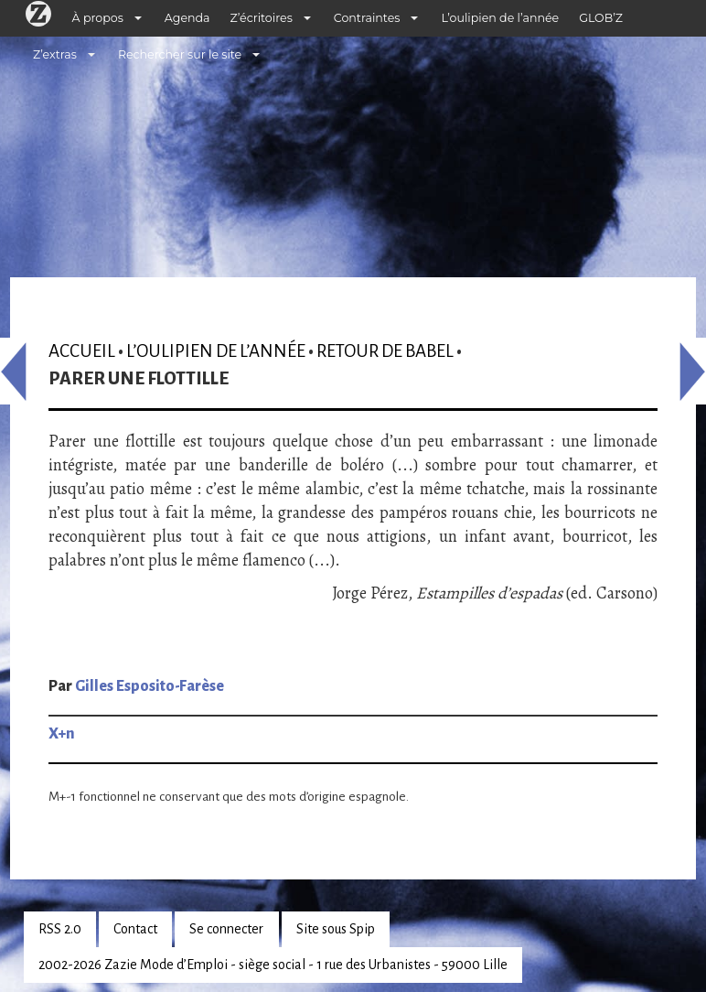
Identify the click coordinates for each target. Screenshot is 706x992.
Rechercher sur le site (179, 54)
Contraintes (367, 18)
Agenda (187, 18)
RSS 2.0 (59, 929)
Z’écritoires (261, 18)
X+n (61, 734)
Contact (135, 929)
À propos (97, 18)
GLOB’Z (601, 18)
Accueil (81, 351)
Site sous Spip (335, 929)
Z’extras (55, 54)
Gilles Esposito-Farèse (149, 686)
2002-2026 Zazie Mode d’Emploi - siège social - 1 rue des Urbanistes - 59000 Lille (273, 964)
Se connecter (226, 929)
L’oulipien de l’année (500, 18)
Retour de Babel (385, 351)
